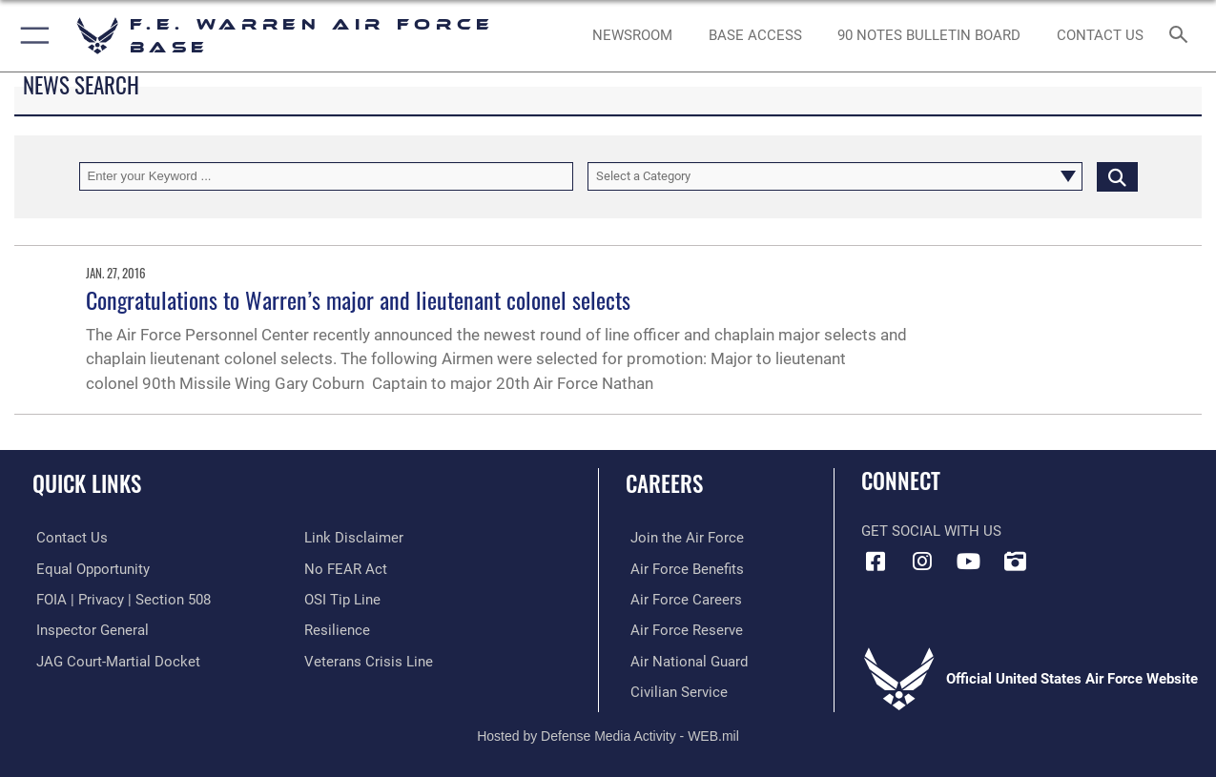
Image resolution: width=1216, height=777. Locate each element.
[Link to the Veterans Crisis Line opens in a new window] (368, 659)
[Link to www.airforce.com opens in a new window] (682, 537)
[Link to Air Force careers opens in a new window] (681, 598)
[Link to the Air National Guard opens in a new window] (684, 659)
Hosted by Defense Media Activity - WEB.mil (608, 734)
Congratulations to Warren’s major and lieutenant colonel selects (358, 299)
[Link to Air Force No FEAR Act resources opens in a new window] (345, 568)
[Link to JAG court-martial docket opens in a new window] (114, 659)
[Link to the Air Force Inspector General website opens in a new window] (88, 629)
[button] (31, 36)
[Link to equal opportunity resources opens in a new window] (89, 568)
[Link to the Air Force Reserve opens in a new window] (682, 629)
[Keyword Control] (326, 176)
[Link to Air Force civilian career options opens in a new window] (674, 690)
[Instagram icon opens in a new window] (922, 561)
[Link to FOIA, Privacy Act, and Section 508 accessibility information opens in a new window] (119, 598)
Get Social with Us (931, 531)
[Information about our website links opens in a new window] (353, 537)
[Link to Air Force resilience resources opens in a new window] (337, 629)
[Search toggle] (1181, 36)
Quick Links (86, 484)
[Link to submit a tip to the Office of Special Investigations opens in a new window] (342, 598)
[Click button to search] (1117, 176)
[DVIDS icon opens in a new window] (1014, 561)
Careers (664, 484)
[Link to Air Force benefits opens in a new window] (682, 568)
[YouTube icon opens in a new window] (968, 561)
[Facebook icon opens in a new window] (875, 561)
